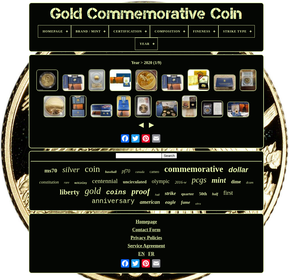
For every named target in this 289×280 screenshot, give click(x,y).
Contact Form (146, 229)
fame (185, 202)
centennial (105, 181)
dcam (249, 182)
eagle (170, 202)
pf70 (126, 171)
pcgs (199, 179)
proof (141, 191)
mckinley (80, 183)
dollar (238, 170)
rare (66, 182)
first (228, 193)
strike (170, 193)
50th (203, 194)
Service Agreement (146, 245)
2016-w (181, 182)
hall (157, 194)
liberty (69, 192)
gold (93, 191)
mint (219, 180)
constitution (49, 182)
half (215, 194)
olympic (161, 181)
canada (139, 172)
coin (92, 169)
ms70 (50, 170)
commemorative (193, 169)
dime (236, 181)
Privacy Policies (146, 237)
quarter (187, 194)
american (150, 202)
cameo (154, 172)
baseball (110, 172)
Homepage (146, 221)
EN (141, 253)
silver (71, 169)
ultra (198, 203)
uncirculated (135, 181)
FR (151, 253)
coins (116, 192)
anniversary (113, 201)
